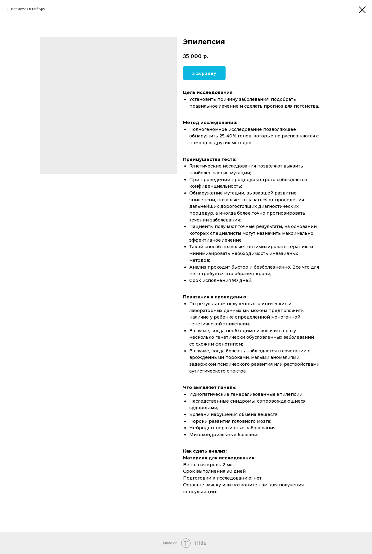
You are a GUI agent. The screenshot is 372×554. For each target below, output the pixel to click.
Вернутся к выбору (28, 9)
